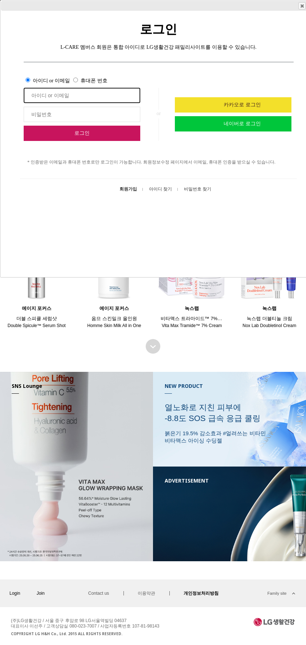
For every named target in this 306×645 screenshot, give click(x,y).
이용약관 (146, 593)
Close (301, 6)
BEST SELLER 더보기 (153, 346)
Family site (277, 593)
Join (40, 593)
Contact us (98, 593)
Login (14, 593)
